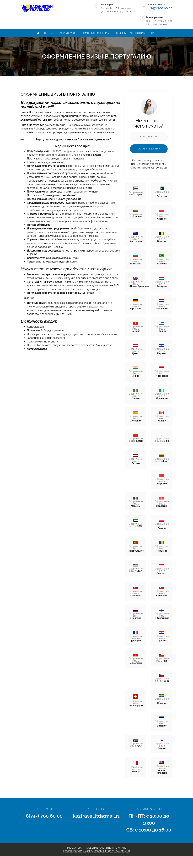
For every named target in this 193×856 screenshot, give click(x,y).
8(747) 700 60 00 (160, 8)
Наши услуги (66, 33)
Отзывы (121, 33)
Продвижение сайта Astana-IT (112, 851)
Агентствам (137, 33)
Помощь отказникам (95, 33)
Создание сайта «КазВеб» (78, 851)
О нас (152, 33)
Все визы (48, 33)
